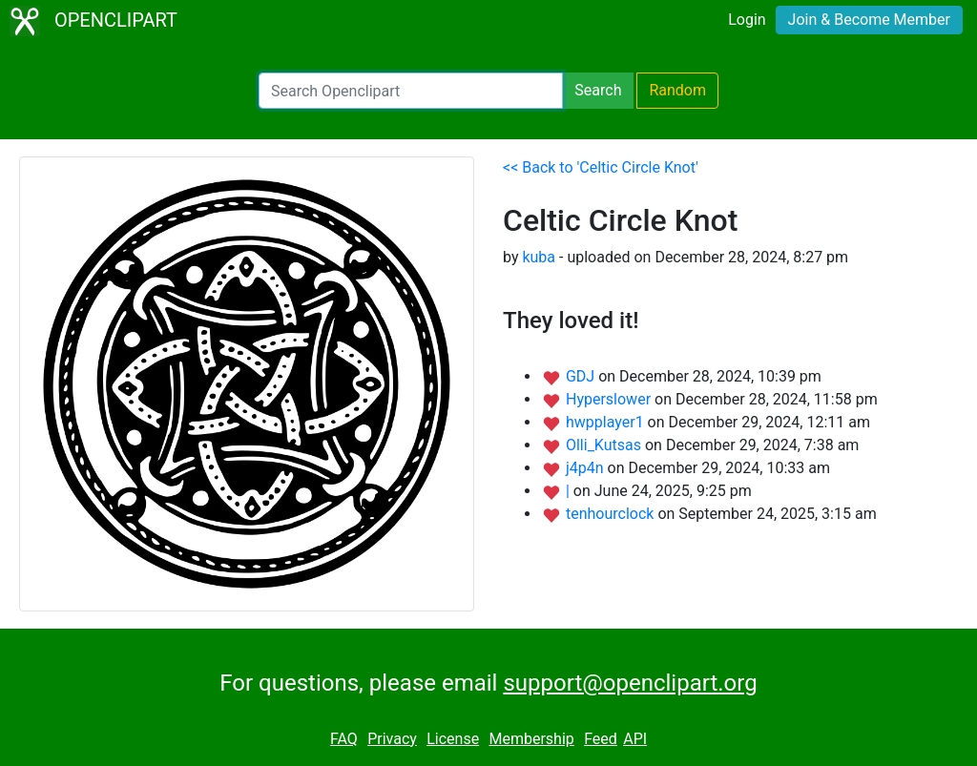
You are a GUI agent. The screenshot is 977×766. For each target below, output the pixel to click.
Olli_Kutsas (605, 445)
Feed (600, 739)
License (452, 739)
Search (597, 90)
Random (677, 90)
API (635, 739)
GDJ (582, 376)
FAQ (344, 739)
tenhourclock (611, 514)
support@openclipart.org (630, 683)
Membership (530, 739)
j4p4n (587, 468)
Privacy (392, 739)
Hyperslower (610, 399)
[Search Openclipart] (411, 90)
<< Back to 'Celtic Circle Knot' (600, 167)
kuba (538, 257)
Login (746, 19)
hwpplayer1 (607, 422)
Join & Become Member (869, 19)
